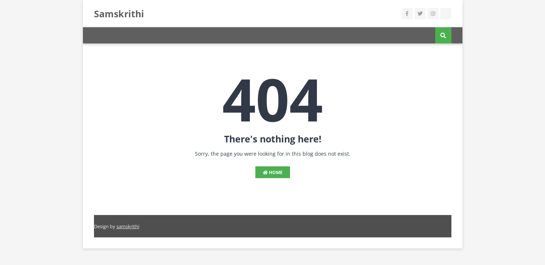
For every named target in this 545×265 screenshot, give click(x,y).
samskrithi (127, 226)
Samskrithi (119, 13)
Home (273, 172)
